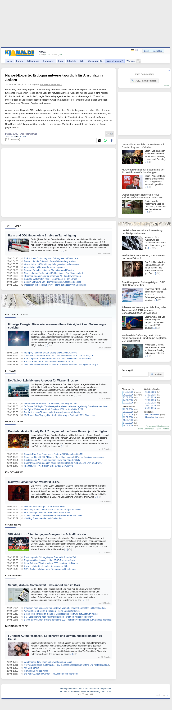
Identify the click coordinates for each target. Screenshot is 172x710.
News (9, 61)
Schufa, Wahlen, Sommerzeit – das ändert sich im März (44, 585)
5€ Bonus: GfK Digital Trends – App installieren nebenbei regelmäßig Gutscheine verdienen (66, 406)
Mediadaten (94, 688)
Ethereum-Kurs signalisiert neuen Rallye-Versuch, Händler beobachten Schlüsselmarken (65, 608)
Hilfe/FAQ (95, 691)
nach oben (160, 695)
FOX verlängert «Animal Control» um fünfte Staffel (47, 512)
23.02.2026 (128, 403)
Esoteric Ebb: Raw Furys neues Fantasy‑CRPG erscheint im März (54, 454)
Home (63, 691)
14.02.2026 (150, 395)
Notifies (166, 429)
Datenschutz (75, 688)
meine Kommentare (146, 429)
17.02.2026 (128, 423)
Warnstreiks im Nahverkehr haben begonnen (44, 267)
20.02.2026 (128, 415)
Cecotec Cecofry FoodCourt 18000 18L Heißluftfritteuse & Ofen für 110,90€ (58, 355)
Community (49, 61)
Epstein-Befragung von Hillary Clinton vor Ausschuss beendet (52, 282)
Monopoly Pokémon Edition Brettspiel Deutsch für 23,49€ (50, 353)
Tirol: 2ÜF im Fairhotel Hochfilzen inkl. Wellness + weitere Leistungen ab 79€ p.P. (61, 364)
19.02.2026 (128, 417)
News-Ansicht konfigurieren (157, 426)
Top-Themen (13, 225)
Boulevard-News (16, 314)
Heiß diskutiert (152, 417)
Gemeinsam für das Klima (36, 671)
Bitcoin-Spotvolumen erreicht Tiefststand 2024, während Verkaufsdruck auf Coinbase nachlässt (67, 620)
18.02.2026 (128, 420)
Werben (130, 61)
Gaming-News (14, 421)
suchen (156, 374)
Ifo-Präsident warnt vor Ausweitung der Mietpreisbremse (142, 232)
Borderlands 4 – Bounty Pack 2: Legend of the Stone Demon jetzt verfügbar (57, 431)
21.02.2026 (128, 412)
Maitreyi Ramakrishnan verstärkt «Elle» (34, 481)
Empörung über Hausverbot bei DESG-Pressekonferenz (50, 560)
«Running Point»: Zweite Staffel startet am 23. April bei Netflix (52, 509)
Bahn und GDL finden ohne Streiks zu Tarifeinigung (42, 235)
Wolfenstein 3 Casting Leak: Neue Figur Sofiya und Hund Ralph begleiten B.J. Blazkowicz (144, 338)
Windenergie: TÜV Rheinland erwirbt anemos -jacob (48, 662)
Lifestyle (71, 61)
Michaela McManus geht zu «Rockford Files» (44, 506)
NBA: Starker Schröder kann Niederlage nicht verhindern (50, 569)
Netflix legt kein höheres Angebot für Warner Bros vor (43, 380)
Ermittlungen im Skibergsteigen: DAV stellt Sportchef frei (50, 557)
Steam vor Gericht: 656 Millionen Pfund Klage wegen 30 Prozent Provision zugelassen (64, 457)
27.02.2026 (128, 392)
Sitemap (63, 688)
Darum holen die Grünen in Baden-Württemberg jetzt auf (50, 261)
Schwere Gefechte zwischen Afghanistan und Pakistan (49, 270)
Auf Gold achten (31, 668)
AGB (84, 688)
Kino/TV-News (14, 472)
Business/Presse (16, 626)
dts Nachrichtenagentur (51, 84)
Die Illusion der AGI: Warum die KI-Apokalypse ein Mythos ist (52, 412)
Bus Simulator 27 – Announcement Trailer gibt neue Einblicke (52, 460)
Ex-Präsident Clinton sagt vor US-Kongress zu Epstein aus (51, 258)
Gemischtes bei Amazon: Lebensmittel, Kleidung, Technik (50, 403)
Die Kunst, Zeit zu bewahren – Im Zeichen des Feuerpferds (51, 674)
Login (146, 51)
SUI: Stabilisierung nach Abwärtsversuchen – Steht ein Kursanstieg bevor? (58, 617)
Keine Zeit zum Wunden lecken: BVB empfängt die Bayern (51, 563)
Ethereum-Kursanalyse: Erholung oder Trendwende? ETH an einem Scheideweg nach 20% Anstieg (144, 310)
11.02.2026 (150, 403)
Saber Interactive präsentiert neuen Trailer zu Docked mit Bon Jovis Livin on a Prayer (63, 463)
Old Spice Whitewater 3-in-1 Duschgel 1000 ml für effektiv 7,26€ (53, 409)
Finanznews (13, 575)
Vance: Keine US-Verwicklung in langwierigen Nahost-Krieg (51, 264)
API (103, 691)
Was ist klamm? (115, 61)
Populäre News (152, 415)
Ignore (158, 429)
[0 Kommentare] (12, 139)
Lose (61, 61)
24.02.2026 (128, 400)
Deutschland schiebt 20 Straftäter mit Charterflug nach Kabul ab (143, 146)
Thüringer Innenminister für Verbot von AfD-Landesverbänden (52, 276)
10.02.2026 (150, 405)
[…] (62, 250)
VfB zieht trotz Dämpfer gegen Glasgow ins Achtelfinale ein (47, 534)
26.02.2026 (128, 395)
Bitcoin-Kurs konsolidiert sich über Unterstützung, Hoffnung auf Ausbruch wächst (61, 614)
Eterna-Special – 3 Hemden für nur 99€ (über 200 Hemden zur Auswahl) (57, 358)
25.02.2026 (128, 397)
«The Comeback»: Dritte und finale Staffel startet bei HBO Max (53, 515)
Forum (19, 61)
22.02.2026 (128, 409)
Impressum (106, 688)
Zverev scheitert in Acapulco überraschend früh (45, 566)
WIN (82, 61)
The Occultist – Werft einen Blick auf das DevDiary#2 (48, 466)
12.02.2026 (150, 400)
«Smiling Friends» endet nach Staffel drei (43, 518)
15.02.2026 (150, 392)
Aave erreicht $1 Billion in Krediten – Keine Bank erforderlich (52, 611)
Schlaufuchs (33, 61)
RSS (109, 691)
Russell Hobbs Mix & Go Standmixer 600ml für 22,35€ (49, 361)
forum (166, 86)
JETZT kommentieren (144, 80)
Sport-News (13, 524)
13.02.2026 (150, 397)
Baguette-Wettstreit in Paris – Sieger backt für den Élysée (50, 279)
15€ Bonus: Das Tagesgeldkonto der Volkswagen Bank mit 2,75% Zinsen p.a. (59, 415)
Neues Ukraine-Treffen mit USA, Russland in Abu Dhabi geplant (53, 273)
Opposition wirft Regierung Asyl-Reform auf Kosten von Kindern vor (55, 285)
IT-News (10, 370)
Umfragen (95, 61)
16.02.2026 (128, 425)
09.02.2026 (150, 408)
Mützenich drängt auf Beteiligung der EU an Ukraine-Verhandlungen (143, 171)
